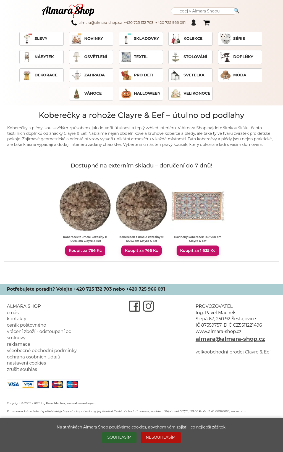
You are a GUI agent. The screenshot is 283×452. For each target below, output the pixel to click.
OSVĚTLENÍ (89, 57)
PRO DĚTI (137, 75)
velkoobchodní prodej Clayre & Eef (233, 352)
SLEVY (34, 38)
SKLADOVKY (140, 38)
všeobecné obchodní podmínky (42, 350)
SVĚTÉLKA (187, 75)
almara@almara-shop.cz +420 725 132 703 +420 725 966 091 (128, 22)
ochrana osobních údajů (33, 357)
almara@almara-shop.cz (230, 338)
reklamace (18, 344)
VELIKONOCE (190, 93)
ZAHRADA (88, 75)
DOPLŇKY (236, 57)
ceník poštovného (26, 325)
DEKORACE (39, 75)
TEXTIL (134, 57)
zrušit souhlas (22, 369)
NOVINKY (87, 38)
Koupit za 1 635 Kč (198, 250)
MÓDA (233, 75)
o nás (13, 312)
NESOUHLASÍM (160, 437)
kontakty (16, 318)
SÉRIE (232, 38)
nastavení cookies (26, 363)
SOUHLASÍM (119, 437)
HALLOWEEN (141, 93)
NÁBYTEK (37, 57)
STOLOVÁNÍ (188, 57)
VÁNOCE (86, 93)
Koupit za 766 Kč (85, 250)
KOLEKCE (186, 38)
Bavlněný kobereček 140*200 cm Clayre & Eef (197, 239)
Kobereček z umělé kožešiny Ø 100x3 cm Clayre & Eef (85, 239)
